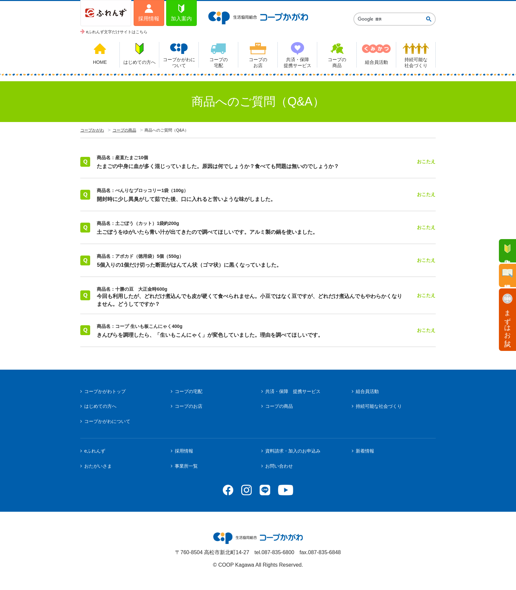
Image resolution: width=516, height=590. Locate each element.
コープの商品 (124, 130)
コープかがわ (92, 130)
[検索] (389, 19)
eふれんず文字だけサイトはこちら (117, 32)
